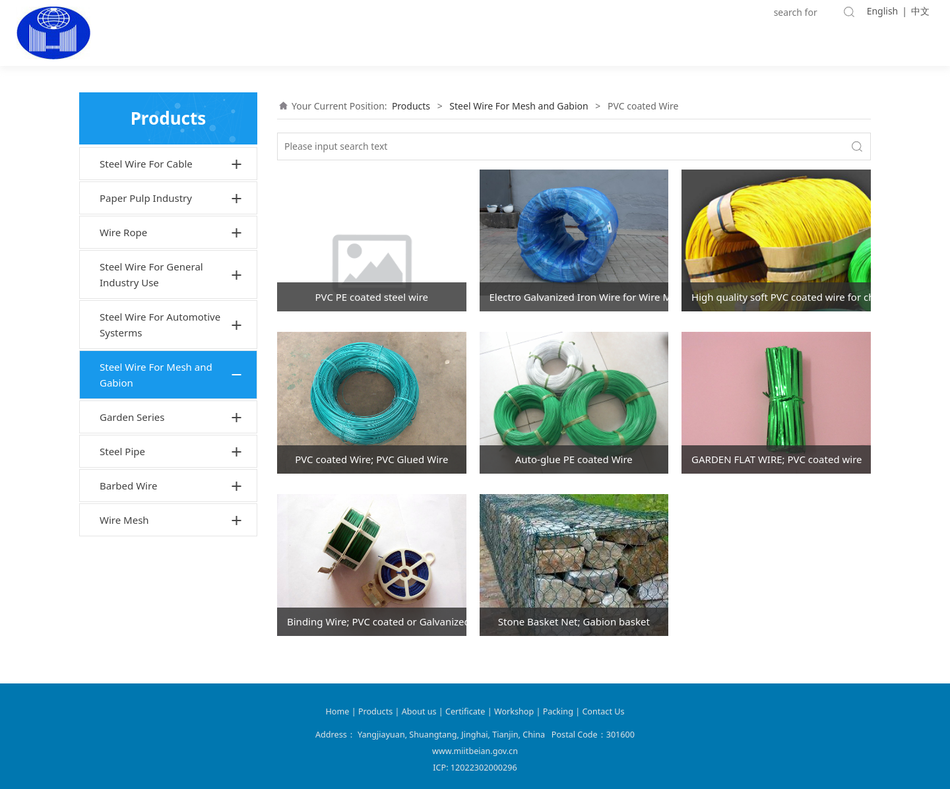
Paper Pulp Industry (146, 198)
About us (420, 711)
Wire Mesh (124, 519)
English (883, 11)
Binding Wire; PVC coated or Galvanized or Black (376, 621)
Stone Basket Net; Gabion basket (574, 621)
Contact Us (603, 711)
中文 (920, 11)
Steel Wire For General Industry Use (151, 274)
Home (338, 711)
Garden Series (132, 417)
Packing (558, 711)
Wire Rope (123, 232)
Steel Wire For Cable (146, 163)
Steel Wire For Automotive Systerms (160, 324)
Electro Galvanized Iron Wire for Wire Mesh (579, 296)
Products (411, 106)
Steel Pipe (122, 451)
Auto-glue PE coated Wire (574, 459)
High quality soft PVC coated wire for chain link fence (781, 296)
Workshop (514, 711)
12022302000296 (484, 767)
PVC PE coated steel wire (371, 296)
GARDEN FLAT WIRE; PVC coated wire (776, 459)
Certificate (465, 711)
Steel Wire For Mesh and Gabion (156, 374)
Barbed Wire (128, 485)
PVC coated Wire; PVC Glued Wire (371, 459)
